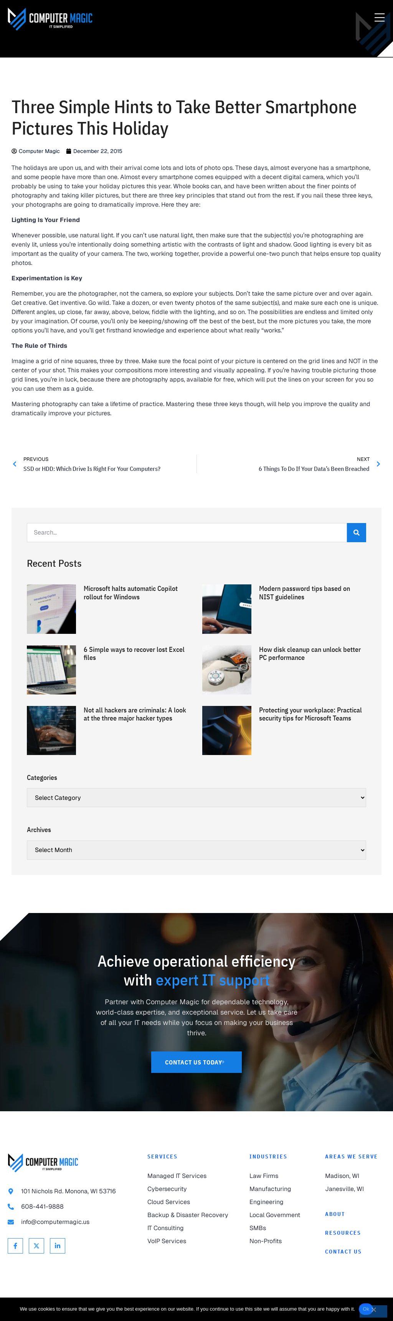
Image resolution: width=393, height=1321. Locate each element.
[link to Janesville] (355, 1189)
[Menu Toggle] (379, 18)
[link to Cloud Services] (190, 1202)
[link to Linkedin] (57, 1246)
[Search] (356, 532)
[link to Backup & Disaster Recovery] (190, 1215)
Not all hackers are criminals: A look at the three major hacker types (135, 714)
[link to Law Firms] (279, 1176)
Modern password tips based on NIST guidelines (304, 592)
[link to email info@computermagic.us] (70, 1222)
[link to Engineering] (279, 1202)
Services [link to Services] (162, 1156)
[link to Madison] (355, 1176)
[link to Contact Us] (196, 1062)
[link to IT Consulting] (190, 1228)
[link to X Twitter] (36, 1246)
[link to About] (355, 1214)
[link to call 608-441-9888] (70, 1206)
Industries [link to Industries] (268, 1156)
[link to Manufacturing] (279, 1189)
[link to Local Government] (279, 1215)
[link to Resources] (355, 1233)
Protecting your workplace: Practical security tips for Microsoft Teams (310, 714)
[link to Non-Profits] (279, 1241)
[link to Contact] (355, 1252)
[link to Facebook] (15, 1246)
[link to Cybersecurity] (190, 1189)
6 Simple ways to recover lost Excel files (134, 653)
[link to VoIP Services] (190, 1241)
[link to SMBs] (279, 1228)
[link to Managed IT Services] (190, 1176)
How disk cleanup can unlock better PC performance (310, 653)
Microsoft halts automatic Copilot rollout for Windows (131, 592)
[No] (373, 1311)
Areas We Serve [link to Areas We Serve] (351, 1156)
